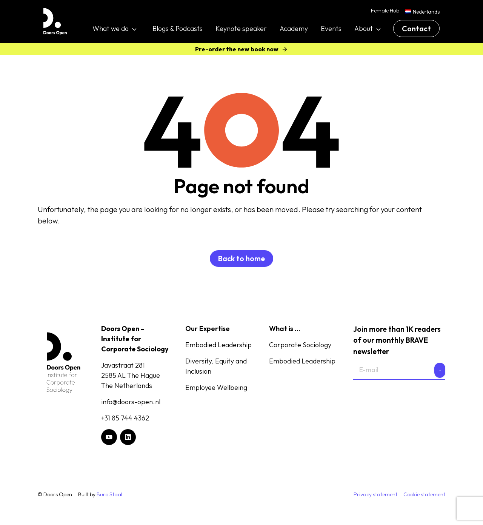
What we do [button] (110, 28)
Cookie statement (424, 494)
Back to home (241, 258)
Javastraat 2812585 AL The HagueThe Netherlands (130, 375)
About (363, 28)
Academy (294, 28)
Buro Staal (109, 494)
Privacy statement (375, 494)
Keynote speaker (241, 28)
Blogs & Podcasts (177, 28)
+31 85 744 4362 (125, 418)
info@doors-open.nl (130, 401)
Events (331, 28)
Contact (416, 28)
